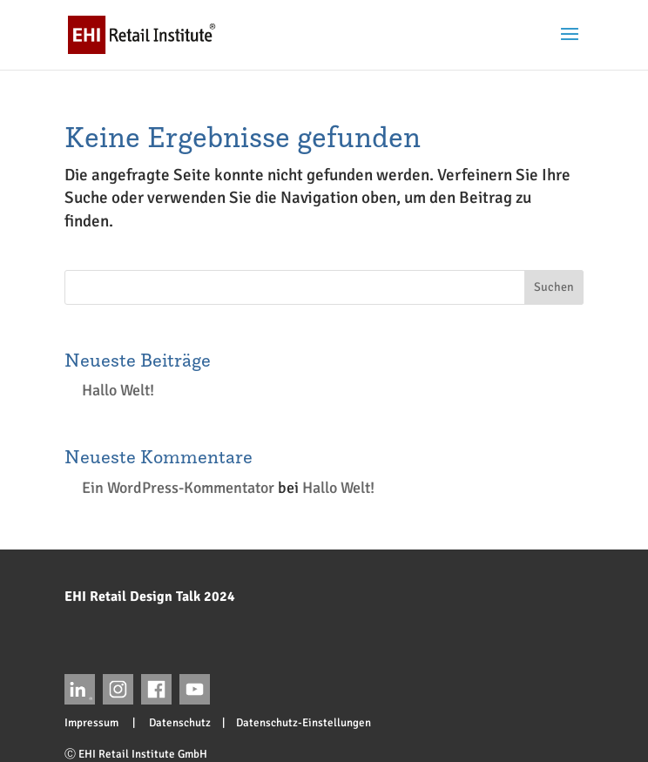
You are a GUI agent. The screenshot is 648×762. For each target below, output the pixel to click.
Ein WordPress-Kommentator (178, 487)
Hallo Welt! (118, 390)
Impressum (97, 723)
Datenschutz (174, 723)
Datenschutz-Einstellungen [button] (303, 723)
